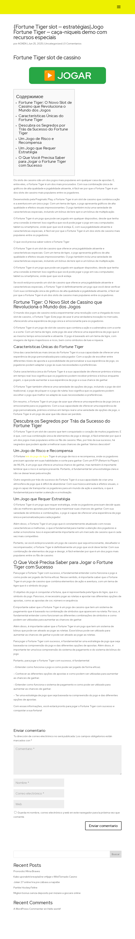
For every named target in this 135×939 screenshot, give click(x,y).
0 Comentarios (72, 43)
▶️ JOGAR (67, 75)
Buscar (116, 854)
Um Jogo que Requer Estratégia (37, 150)
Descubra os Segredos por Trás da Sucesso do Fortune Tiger (43, 129)
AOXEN (22, 43)
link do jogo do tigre (37, 456)
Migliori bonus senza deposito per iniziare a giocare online (47, 893)
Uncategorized (53, 43)
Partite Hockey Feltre (25, 887)
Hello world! (54, 908)
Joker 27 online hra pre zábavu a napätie (36, 882)
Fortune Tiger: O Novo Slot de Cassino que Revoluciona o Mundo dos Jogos (45, 106)
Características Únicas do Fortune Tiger (41, 117)
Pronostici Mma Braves (26, 871)
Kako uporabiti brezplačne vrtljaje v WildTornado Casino (45, 876)
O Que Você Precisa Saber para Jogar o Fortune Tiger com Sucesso (42, 161)
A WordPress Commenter (28, 908)
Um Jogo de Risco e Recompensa (36, 140)
